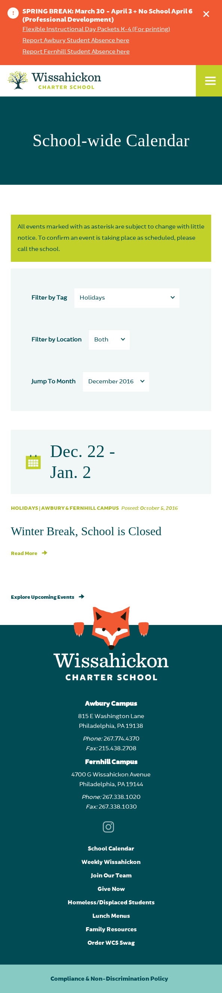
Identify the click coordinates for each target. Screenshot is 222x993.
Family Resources (111, 929)
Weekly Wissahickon (111, 862)
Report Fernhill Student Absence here (76, 52)
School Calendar (111, 849)
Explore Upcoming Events (47, 597)
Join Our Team (111, 876)
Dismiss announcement (208, 12)
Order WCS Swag (111, 943)
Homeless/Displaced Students (111, 902)
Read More (29, 553)
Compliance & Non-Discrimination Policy (109, 979)
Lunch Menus (111, 916)
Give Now (111, 889)
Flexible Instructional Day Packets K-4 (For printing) (96, 30)
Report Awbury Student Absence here (75, 41)
